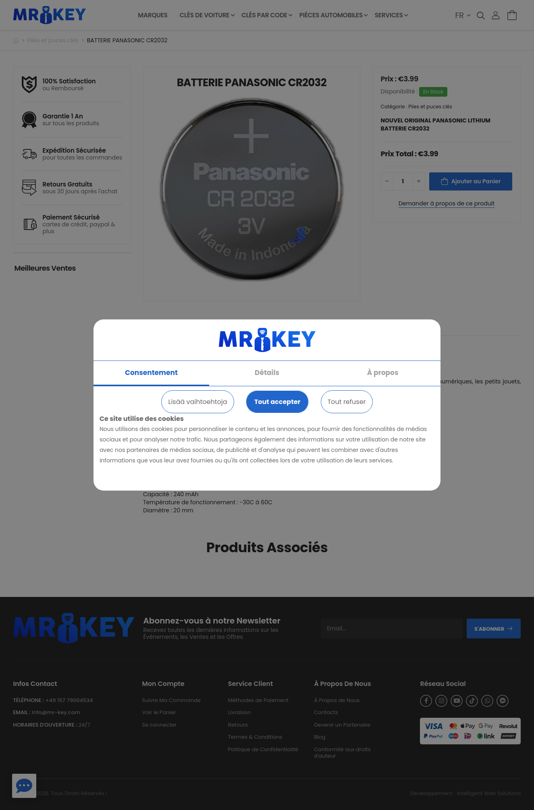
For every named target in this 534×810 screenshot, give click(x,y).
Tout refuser (347, 401)
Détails (267, 372)
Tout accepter (277, 401)
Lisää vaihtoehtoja (197, 401)
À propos (383, 372)
